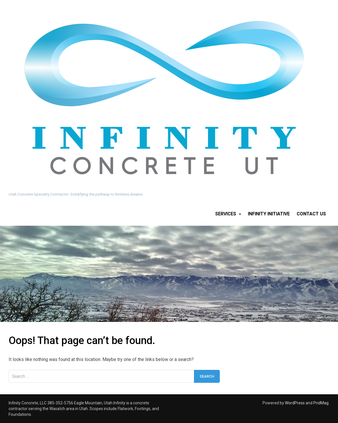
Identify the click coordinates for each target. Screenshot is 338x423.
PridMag (321, 403)
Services (225, 214)
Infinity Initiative (269, 214)
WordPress (295, 403)
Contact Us (311, 214)
